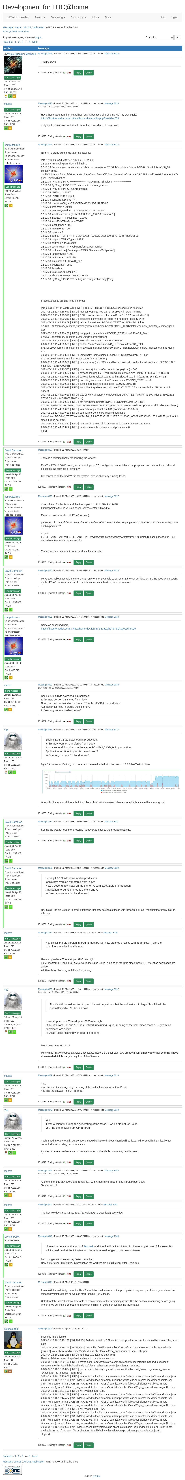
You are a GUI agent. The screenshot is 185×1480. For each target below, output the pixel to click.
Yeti (6, 729)
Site (108, 17)
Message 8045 (45, 1204)
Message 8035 (45, 821)
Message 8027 (45, 450)
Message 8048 (45, 1282)
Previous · (9, 41)
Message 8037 (45, 932)
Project (40, 17)
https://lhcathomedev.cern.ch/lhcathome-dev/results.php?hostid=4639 (80, 118)
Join (162, 17)
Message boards (12, 27)
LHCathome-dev (17, 17)
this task (88, 1246)
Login (174, 17)
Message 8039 (45, 1075)
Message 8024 (45, 53)
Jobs (95, 17)
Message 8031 (45, 617)
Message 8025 (45, 103)
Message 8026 (45, 144)
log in (38, 37)
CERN (96, 1476)
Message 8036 (45, 868)
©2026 (92, 1476)
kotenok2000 (11, 1328)
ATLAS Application (33, 27)
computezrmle (12, 145)
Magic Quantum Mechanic (21, 54)
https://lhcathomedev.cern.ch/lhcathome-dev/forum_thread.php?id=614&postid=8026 (88, 628)
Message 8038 (45, 989)
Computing (58, 17)
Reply (78, 72)
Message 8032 (45, 684)
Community (78, 17)
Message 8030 (45, 570)
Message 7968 (112, 1236)
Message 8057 (45, 1328)
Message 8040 (45, 1110)
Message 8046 (45, 1236)
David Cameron (13, 450)
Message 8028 (45, 496)
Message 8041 (45, 1170)
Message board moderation (16, 31)
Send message (12, 77)
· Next (34, 41)
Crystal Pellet (12, 1236)
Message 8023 (112, 53)
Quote (89, 72)
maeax (8, 103)
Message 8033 (45, 729)
